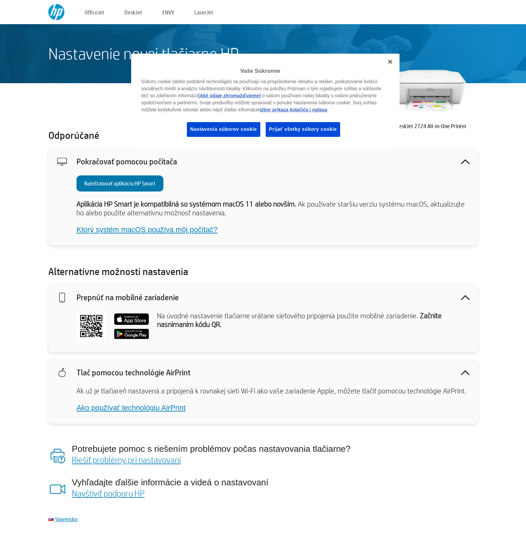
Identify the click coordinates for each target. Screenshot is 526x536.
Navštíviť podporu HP (108, 493)
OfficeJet (94, 12)
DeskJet (133, 12)
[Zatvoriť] (390, 61)
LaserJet (203, 12)
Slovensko (66, 519)
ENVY (168, 12)
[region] (265, 101)
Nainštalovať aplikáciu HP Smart (120, 183)
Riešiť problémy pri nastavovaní (126, 459)
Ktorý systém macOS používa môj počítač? (147, 229)
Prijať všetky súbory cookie (303, 129)
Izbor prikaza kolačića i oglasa (293, 109)
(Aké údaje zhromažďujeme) (229, 95)
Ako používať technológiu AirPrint (131, 408)
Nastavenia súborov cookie (223, 129)
